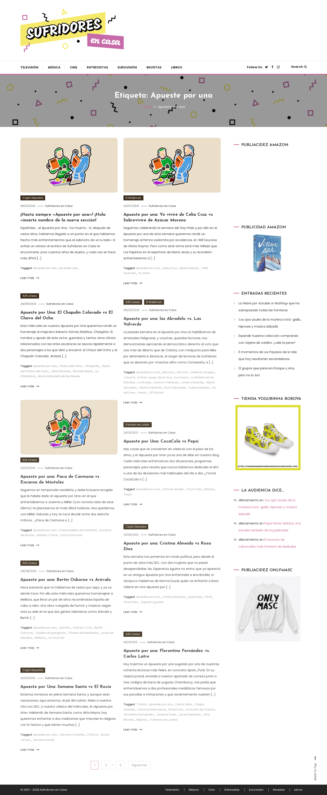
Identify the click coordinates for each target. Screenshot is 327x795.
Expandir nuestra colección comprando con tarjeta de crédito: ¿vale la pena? (268, 339)
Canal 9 (129, 389)
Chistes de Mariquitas (83, 645)
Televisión (29, 67)
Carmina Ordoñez (72, 747)
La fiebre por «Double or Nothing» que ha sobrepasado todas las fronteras (268, 306)
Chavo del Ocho (70, 366)
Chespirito (92, 366)
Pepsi (128, 506)
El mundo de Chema (200, 721)
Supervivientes (199, 400)
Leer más (29, 278)
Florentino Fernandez (139, 726)
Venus (142, 404)
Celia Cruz (169, 268)
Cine (73, 67)
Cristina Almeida (174, 609)
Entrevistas (97, 67)
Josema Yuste (166, 726)
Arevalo (64, 640)
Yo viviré (144, 273)
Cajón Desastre (33, 198)
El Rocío (93, 747)
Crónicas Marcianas (152, 721)
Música (54, 67)
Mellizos (40, 650)
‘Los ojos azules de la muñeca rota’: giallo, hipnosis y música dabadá (269, 323)
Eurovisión (127, 67)
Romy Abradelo (175, 400)
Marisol (209, 501)
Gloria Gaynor (189, 268)
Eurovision (181, 389)
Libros (176, 67)
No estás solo (68, 268)
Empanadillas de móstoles (78, 542)
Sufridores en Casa (58, 206)
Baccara (168, 384)
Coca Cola (194, 501)
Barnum (182, 384)
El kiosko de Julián (138, 436)
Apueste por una (45, 268)
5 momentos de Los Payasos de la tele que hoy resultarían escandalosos (267, 355)
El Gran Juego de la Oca (155, 389)
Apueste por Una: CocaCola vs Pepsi (161, 453)
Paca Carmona (71, 547)
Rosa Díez (131, 614)
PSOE (208, 609)
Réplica (141, 732)
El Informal (176, 721)
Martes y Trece (47, 547)
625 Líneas (30, 296)
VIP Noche (156, 404)
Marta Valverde (150, 400)
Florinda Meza (83, 371)
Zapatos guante (152, 614)
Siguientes (139, 765)
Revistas (153, 67)
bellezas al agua (202, 384)
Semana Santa (43, 752)
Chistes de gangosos (51, 645)
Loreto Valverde (192, 394)
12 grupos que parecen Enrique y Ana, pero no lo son (266, 371)
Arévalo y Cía (82, 640)
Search (299, 67)
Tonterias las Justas (163, 732)
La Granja (144, 394)
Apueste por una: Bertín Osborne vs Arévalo (65, 592)
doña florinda (60, 371)
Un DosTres (56, 650)
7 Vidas (141, 716)
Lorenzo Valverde (166, 394)
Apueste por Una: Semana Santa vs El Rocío (65, 699)
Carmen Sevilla (173, 501)
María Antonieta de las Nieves (59, 376)
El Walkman (133, 198)
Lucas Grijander (190, 726)
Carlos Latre (183, 716)
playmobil (195, 609)
